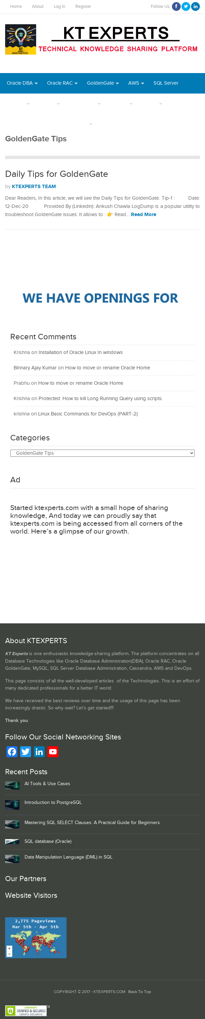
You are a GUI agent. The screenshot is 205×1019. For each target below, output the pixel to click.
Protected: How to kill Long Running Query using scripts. (101, 398)
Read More (143, 214)
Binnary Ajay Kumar (35, 368)
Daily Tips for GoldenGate (56, 174)
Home (16, 6)
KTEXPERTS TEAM (34, 186)
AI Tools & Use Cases (47, 784)
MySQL (47, 104)
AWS (133, 83)
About (38, 6)
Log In (59, 6)
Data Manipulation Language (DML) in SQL (69, 857)
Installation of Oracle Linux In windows (81, 352)
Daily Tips (76, 124)
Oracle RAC (60, 83)
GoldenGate (100, 83)
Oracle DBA (20, 83)
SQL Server (165, 83)
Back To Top (139, 991)
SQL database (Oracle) (48, 841)
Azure (108, 124)
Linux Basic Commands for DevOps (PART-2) (88, 414)
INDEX (149, 104)
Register (83, 6)
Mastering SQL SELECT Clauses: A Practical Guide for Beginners (92, 822)
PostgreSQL (82, 104)
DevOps (16, 104)
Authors (119, 104)
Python (136, 124)
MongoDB (168, 124)
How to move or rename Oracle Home (107, 368)
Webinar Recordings (29, 124)
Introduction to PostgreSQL (53, 802)
